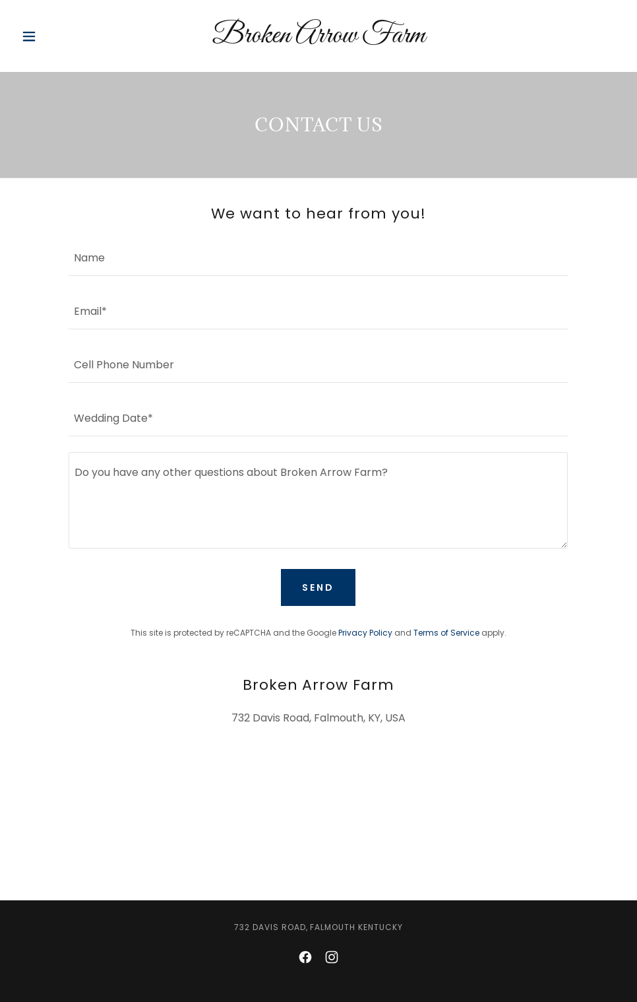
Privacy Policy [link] (365, 632)
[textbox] (318, 257)
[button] (61, 36)
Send (318, 587)
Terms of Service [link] (446, 632)
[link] (319, 38)
